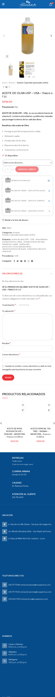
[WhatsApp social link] (28, 261)
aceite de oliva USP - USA (23, 239)
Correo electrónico (11, 354)
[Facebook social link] (14, 261)
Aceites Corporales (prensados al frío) (32, 83)
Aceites (12, 83)
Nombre (6, 343)
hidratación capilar (10, 244)
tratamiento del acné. (36, 249)
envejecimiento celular (12, 242)
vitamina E (6, 251)
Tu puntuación (9, 305)
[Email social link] (21, 261)
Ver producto (22, 410)
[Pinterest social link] (25, 261)
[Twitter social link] (17, 261)
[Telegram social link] (32, 261)
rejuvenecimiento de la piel (14, 249)
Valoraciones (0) (12, 273)
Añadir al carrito (27, 169)
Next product (9, 87)
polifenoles (24, 244)
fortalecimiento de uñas (34, 242)
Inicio (4, 83)
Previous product (3, 87)
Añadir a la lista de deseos (16, 220)
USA (16, 256)
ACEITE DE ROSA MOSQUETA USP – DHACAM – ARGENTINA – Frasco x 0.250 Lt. (14, 442)
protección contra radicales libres (16, 246)
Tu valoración (8, 311)
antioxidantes (42, 239)
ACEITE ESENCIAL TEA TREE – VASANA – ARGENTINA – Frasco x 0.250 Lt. (40, 442)
